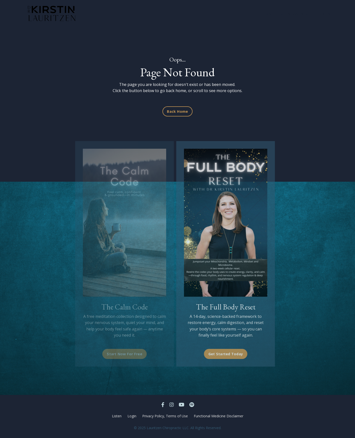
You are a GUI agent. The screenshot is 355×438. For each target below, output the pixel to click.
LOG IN (324, 14)
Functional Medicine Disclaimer (218, 416)
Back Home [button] (177, 111)
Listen (117, 416)
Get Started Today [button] (222, 354)
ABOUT (274, 14)
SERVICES (298, 14)
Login (131, 416)
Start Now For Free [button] (124, 354)
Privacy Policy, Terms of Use (165, 416)
